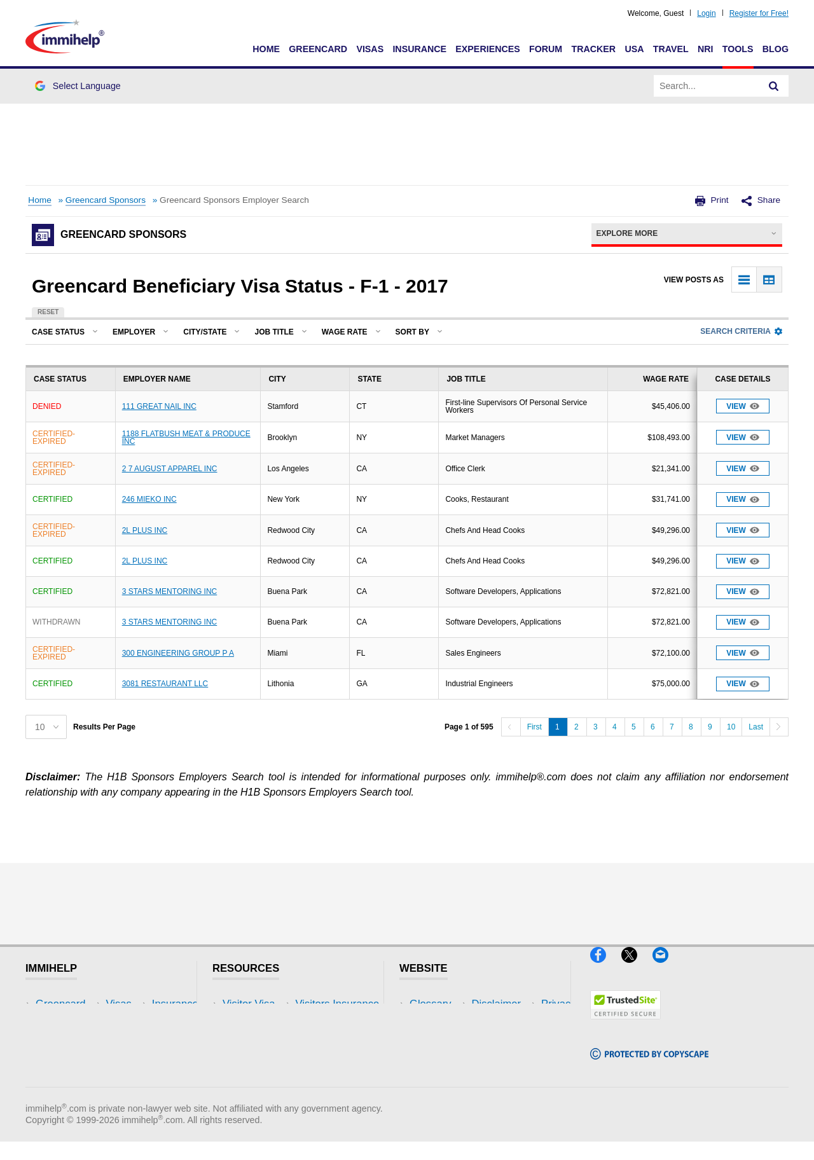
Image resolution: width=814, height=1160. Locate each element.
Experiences (487, 49)
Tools (738, 49)
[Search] (774, 86)
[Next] (779, 726)
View (742, 406)
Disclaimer (434, 1023)
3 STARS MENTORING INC (169, 591)
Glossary (431, 1004)
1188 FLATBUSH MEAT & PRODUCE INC (186, 437)
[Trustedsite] (625, 1024)
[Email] (666, 967)
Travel (671, 49)
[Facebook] (605, 967)
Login (706, 13)
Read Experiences (266, 1042)
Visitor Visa (249, 1004)
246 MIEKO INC (149, 499)
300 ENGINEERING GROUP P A (178, 653)
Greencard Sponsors (106, 200)
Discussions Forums (270, 1062)
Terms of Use (441, 1062)
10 (731, 726)
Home (266, 49)
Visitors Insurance (265, 1023)
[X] (636, 967)
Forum (545, 49)
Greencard (318, 49)
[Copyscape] (649, 1065)
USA (634, 49)
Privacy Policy (442, 1042)
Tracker (593, 49)
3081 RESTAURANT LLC (165, 683)
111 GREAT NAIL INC (159, 406)
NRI (706, 49)
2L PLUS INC (145, 530)
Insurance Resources (272, 1081)
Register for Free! (759, 13)
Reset (48, 311)
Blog (775, 49)
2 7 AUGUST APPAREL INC (169, 468)
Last (755, 726)
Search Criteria (741, 331)
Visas (369, 49)
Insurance (419, 49)
